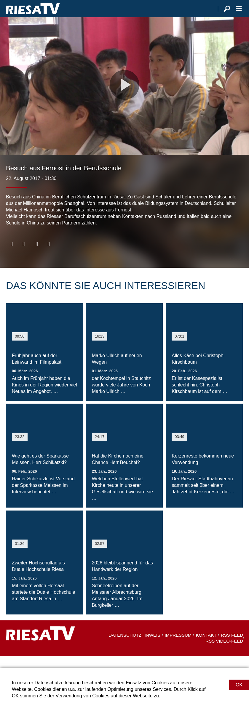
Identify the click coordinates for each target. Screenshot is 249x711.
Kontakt (206, 646)
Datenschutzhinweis (134, 646)
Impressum (178, 646)
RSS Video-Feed (224, 652)
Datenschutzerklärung (57, 682)
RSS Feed (232, 646)
